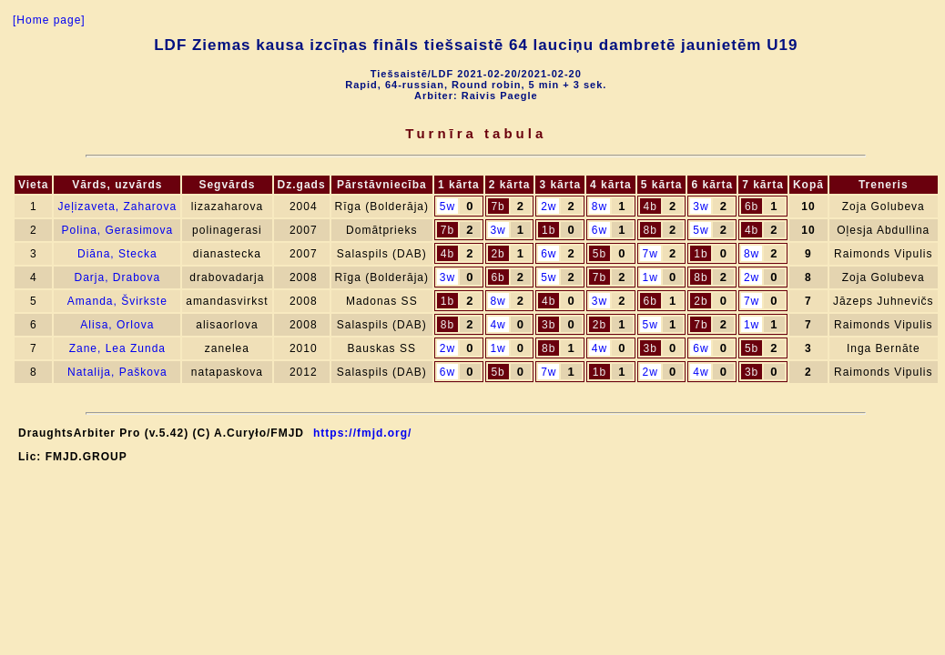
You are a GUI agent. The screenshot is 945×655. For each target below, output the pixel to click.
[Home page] (49, 20)
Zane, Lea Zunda (117, 348)
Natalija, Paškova (117, 372)
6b (751, 206)
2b (497, 253)
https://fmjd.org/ (362, 433)
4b (650, 206)
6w (599, 230)
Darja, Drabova (117, 277)
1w (650, 277)
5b (599, 253)
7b (497, 206)
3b (548, 324)
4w (497, 324)
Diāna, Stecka (117, 253)
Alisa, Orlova (117, 324)
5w (447, 206)
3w (700, 206)
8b (650, 230)
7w (650, 253)
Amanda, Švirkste (117, 301)
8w (599, 206)
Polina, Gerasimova (117, 230)
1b (548, 230)
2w (548, 206)
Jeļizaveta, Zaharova (117, 206)
